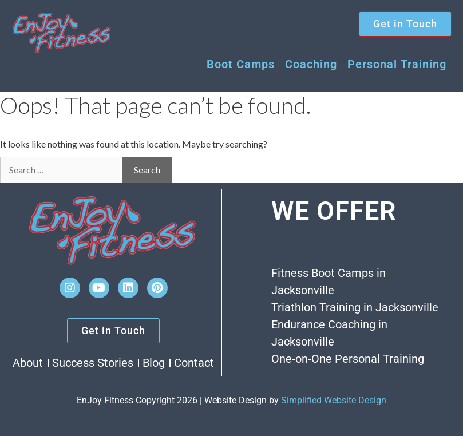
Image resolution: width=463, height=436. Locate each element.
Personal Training (396, 64)
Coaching (311, 64)
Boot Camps (241, 64)
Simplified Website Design (333, 400)
